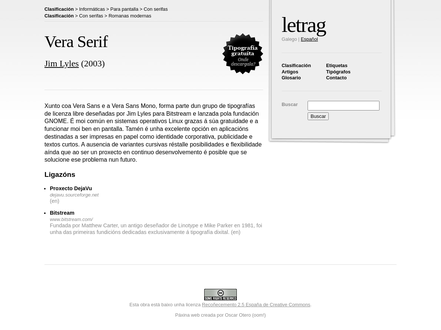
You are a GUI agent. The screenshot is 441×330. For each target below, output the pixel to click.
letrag (304, 24)
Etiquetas (337, 65)
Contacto (336, 77)
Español (309, 39)
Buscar (290, 104)
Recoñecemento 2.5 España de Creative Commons (256, 304)
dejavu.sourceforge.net (74, 195)
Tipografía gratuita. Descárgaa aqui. (242, 53)
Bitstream (62, 213)
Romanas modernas (130, 16)
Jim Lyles (61, 63)
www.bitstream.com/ (71, 219)
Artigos (290, 72)
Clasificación (296, 65)
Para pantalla (124, 9)
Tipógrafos (338, 72)
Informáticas (92, 9)
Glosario (291, 77)
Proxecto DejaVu (71, 188)
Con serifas (156, 9)
